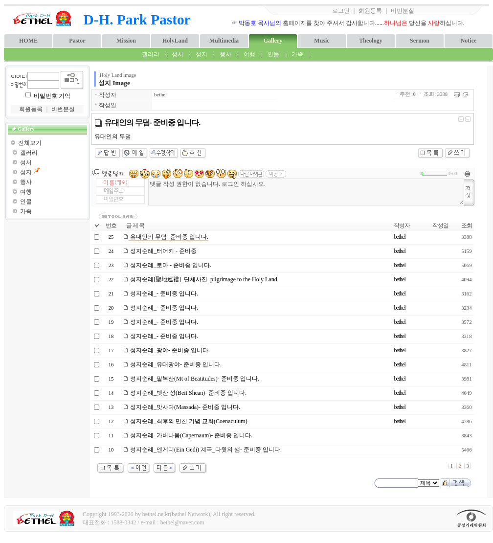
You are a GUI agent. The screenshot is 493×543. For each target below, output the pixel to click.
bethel (160, 94)
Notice (469, 40)
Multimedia (224, 40)
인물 (273, 54)
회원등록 (370, 10)
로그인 (341, 10)
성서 (177, 54)
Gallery (273, 40)
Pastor (77, 40)
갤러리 (150, 54)
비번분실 (402, 10)
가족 (297, 54)
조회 (466, 225)
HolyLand (175, 40)
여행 (249, 54)
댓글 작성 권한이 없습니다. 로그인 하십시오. (306, 192)
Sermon (419, 40)
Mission (126, 40)
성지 (201, 54)
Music (321, 40)
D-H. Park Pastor (137, 19)
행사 (225, 54)
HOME (28, 40)
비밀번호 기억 (52, 95)
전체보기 (30, 142)
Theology (370, 40)
